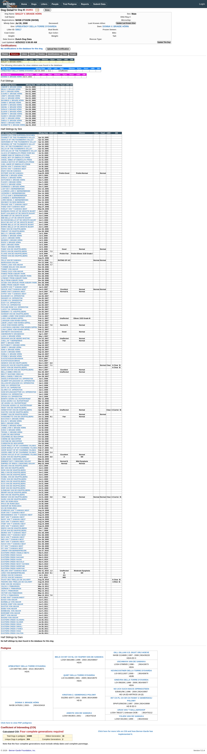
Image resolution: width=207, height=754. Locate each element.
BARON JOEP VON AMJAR (12, 604)
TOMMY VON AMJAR (9, 269)
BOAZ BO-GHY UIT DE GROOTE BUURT (17, 222)
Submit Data (99, 4)
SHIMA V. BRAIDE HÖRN (11, 103)
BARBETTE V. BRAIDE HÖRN (13, 125)
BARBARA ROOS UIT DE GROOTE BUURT (18, 211)
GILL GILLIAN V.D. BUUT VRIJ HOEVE (131, 652)
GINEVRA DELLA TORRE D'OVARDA (131, 680)
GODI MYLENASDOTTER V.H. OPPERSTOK (18, 392)
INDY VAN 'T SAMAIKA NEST (13, 517)
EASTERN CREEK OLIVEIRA (12, 620)
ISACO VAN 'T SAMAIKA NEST (13, 544)
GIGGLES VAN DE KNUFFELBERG (15, 365)
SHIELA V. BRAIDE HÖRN (11, 354)
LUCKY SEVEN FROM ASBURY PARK (16, 276)
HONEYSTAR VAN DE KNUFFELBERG (16, 410)
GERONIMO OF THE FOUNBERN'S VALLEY (18, 142)
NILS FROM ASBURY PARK (12, 280)
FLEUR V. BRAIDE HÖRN (11, 182)
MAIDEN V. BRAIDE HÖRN (11, 240)
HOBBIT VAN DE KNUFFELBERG (14, 414)
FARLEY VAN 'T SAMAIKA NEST (14, 209)
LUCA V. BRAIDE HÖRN (10, 238)
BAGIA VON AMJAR (9, 600)
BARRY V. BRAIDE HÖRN (11, 105)
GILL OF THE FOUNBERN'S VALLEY (16, 146)
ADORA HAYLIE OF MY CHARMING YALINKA (19, 455)
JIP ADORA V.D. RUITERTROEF (14, 403)
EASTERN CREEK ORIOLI (11, 627)
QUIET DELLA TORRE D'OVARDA (79, 675)
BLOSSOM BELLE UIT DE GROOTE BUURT (18, 220)
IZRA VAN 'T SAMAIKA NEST (12, 526)
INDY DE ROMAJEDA (9, 501)
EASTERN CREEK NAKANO (12, 557)
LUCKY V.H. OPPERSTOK (11, 309)
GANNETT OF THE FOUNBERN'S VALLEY (18, 137)
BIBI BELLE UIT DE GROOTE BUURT (16, 218)
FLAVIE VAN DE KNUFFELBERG (14, 254)
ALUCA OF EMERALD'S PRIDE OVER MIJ (18, 153)
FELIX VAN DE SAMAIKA (11, 260)
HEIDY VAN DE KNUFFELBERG (14, 408)
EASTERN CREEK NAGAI (11, 555)
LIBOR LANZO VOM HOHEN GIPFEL (15, 323)
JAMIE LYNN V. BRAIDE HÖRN (13, 428)
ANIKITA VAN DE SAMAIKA (79, 713)
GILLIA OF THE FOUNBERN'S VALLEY (16, 149)
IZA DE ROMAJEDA (9, 508)
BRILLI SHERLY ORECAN (11, 376)
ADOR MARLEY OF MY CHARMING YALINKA (19, 448)
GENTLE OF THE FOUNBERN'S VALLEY (17, 140)
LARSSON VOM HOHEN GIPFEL (14, 321)
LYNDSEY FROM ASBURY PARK (14, 278)
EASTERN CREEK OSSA (11, 631)
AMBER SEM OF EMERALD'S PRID (15, 155)
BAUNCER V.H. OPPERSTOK (13, 296)
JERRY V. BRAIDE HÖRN (11, 347)
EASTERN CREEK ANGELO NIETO (15, 553)
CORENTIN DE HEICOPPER (12, 443)
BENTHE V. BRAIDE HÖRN (12, 175)
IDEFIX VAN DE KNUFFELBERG (14, 528)
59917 (18, 29)
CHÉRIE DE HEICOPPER (11, 439)
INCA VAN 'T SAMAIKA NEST (13, 537)
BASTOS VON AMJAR (10, 606)
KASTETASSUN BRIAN (10, 361)
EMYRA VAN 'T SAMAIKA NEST (14, 166)
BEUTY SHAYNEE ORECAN (12, 374)
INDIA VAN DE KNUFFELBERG (13, 475)
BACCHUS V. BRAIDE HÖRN (12, 419)
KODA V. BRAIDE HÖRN (11, 430)
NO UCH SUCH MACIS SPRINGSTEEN (131, 689)
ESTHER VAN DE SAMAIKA (12, 173)
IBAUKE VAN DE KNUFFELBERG (14, 466)
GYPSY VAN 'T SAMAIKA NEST (13, 294)
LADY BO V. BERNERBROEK (13, 189)
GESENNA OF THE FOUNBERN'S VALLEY (18, 144)
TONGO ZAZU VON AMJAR (12, 271)
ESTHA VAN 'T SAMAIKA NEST (13, 169)
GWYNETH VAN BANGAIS (11, 332)
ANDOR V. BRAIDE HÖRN (11, 87)
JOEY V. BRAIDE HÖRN (10, 118)
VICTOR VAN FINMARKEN (11, 593)
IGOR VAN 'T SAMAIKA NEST (13, 513)
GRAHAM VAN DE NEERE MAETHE (15, 338)
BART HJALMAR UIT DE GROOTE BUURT (18, 213)
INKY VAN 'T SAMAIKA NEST (13, 542)
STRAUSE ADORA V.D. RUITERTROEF (16, 405)
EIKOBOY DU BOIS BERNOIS (13, 202)
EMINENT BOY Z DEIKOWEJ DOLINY (16, 461)
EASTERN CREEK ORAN (11, 624)
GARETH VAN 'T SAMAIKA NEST (14, 287)
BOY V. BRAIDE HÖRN (10, 91)
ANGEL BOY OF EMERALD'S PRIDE (15, 158)
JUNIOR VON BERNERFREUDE (14, 551)
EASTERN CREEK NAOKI (11, 560)
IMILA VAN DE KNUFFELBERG (13, 472)
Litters (44, 4)
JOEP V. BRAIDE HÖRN (10, 96)
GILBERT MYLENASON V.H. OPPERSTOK (18, 381)
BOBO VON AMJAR (9, 609)
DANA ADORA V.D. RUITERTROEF (15, 401)
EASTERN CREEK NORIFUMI (13, 566)
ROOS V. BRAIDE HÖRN (11, 242)
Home (24, 4)
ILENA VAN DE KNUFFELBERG (13, 457)
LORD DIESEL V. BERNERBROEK (14, 200)
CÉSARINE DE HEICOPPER (12, 437)
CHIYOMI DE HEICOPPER (11, 441)
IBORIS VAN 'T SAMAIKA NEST (13, 533)
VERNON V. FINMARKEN (11, 589)
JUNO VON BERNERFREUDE (13, 573)
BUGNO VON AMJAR (9, 618)
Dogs (34, 4)
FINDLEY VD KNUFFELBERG (13, 231)
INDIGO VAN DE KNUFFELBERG (14, 497)
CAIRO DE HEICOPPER (10, 434)
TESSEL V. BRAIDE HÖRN (11, 432)
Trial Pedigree (70, 4)
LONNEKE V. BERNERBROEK (13, 198)
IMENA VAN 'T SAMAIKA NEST (13, 535)
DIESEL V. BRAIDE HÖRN (11, 107)
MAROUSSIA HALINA (10, 263)
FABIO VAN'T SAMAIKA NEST (13, 207)
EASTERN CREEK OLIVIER (12, 622)
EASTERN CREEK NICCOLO (12, 562)
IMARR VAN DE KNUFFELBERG (14, 493)
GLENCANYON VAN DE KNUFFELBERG (17, 370)
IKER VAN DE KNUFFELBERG (13, 488)
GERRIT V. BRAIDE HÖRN (11, 114)
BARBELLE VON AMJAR (11, 602)
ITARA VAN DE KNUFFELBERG (13, 479)
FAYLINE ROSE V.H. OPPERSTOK (14, 307)
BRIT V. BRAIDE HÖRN (10, 343)
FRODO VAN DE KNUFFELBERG (14, 256)
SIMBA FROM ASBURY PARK (13, 285)
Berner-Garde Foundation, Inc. (22, 750)
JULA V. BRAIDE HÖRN (10, 98)
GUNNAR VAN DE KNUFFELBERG (15, 314)
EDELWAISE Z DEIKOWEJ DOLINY (15, 459)
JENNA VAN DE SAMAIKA (11, 575)
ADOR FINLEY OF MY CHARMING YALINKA (18, 446)
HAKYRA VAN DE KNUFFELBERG (15, 412)
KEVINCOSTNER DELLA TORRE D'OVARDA (131, 670)
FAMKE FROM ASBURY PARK (13, 274)
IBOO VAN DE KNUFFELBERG (13, 481)
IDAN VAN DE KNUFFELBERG (13, 486)
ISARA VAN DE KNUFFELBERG (14, 499)
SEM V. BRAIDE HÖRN (10, 245)
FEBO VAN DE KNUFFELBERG (13, 229)
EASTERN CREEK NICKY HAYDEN (15, 564)
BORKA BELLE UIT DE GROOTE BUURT (17, 227)
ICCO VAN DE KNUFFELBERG (13, 484)
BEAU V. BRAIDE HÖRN (10, 89)
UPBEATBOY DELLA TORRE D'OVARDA (36, 26)
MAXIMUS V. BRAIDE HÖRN (12, 100)
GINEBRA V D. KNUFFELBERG (13, 312)
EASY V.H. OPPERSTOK (11, 303)
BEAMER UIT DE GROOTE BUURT (15, 216)
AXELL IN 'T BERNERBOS (11, 341)
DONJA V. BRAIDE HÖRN (11, 109)
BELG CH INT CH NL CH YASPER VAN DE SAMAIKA (79, 657)
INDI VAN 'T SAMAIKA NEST (12, 539)
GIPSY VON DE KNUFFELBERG (14, 367)
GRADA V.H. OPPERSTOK (11, 396)
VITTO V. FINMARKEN (10, 595)
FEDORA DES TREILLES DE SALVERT (16, 582)
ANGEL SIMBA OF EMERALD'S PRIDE (16, 160)
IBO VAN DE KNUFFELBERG (12, 468)
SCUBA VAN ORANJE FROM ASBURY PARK (19, 283)
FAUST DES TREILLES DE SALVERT (16, 580)
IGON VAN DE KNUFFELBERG (13, 470)
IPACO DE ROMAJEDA (10, 504)
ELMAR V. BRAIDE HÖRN (11, 112)
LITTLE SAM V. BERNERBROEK (14, 196)
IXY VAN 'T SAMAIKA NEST (12, 548)
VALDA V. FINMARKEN (10, 586)
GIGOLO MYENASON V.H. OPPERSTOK (17, 379)
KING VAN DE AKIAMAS (11, 584)
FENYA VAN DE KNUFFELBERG (14, 251)
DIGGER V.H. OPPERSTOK (12, 298)
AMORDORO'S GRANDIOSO (12, 334)
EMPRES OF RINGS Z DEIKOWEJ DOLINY (18, 463)
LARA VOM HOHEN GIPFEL (12, 318)
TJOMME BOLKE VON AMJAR (13, 267)
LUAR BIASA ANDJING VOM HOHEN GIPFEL (19, 327)
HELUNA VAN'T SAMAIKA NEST (14, 571)
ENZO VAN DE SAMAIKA (11, 171)
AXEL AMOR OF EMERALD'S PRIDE (15, 164)
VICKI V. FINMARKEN (9, 591)
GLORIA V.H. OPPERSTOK (12, 390)
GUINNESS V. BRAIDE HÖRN (13, 187)
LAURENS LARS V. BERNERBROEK (15, 191)
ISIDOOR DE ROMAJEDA (11, 506)
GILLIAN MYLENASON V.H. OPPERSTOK (17, 383)
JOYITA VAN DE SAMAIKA (11, 577)
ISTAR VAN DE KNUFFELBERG (13, 530)
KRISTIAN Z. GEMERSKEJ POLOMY (79, 695)
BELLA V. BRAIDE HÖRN (11, 233)
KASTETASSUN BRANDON (12, 359)
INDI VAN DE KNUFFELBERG (13, 495)
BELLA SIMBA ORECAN (11, 372)
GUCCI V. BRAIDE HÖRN (11, 184)
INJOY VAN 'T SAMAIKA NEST (13, 519)
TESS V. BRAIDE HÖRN (10, 247)
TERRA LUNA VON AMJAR (12, 265)
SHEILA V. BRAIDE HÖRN (11, 121)
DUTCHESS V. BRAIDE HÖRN (13, 180)
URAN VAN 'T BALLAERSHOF (131, 710)
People (55, 4)
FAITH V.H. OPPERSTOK (11, 305)
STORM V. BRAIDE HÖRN (11, 356)
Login (202, 4)
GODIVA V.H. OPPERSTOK (12, 394)
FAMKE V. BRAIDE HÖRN (11, 426)
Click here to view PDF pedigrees (16, 723)
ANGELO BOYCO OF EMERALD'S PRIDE (17, 162)
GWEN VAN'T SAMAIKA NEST (13, 292)
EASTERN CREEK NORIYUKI (13, 568)
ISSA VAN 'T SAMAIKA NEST (12, 522)
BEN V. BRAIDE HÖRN (10, 423)
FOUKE (4, 258)
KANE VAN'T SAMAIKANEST (12, 597)
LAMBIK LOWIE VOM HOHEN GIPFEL (16, 316)
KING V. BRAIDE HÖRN (10, 350)
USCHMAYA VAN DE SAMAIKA (131, 661)
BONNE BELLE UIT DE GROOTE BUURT (17, 225)
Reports (85, 4)
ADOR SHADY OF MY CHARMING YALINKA (18, 450)
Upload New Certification (58, 49)
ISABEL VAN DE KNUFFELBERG (14, 477)
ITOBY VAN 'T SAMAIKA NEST (13, 524)
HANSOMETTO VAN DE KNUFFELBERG (17, 417)
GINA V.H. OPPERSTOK (10, 385)
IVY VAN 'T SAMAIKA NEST (12, 546)
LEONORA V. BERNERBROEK (13, 193)
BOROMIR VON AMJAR (10, 613)
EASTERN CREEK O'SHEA (12, 629)
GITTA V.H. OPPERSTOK (11, 388)
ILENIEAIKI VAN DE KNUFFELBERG (15, 490)
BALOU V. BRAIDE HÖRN (11, 421)
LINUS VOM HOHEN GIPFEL (12, 325)
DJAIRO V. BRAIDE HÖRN (11, 94)
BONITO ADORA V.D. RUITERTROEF (16, 399)
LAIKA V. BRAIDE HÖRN (11, 336)
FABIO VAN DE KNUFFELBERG (14, 249)
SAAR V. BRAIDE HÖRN (10, 352)
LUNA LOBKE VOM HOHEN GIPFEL (15, 329)
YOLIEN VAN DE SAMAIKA (131, 716)
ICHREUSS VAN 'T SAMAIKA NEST (15, 510)
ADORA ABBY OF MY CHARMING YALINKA (18, 452)
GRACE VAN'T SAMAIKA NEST (13, 289)
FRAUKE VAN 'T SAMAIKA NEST (14, 204)
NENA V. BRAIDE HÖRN (10, 123)
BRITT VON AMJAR (9, 615)
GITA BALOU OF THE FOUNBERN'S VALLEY (19, 151)
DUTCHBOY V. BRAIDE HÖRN (13, 345)
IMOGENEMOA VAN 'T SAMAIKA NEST (16, 515)
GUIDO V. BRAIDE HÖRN (11, 116)
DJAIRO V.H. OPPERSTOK (11, 300)
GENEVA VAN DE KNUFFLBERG (14, 363)
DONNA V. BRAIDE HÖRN (116, 26)
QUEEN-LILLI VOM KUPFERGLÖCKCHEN (18, 135)
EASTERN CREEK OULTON (12, 633)
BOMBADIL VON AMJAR (11, 611)
